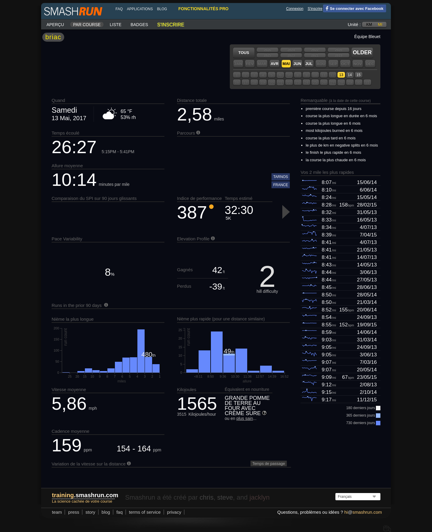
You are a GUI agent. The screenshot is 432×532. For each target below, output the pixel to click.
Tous (243, 52)
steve (225, 497)
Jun (297, 63)
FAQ (119, 9)
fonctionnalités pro (203, 8)
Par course (87, 24)
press (73, 512)
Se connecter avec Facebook (353, 8)
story (90, 512)
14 (350, 75)
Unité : (354, 24)
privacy (174, 512)
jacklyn (260, 497)
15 (358, 75)
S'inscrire (315, 9)
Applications (140, 9)
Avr (274, 63)
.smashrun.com (85, 495)
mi (380, 24)
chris (206, 497)
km (369, 24)
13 (341, 75)
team (57, 512)
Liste (116, 24)
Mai (286, 63)
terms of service (145, 512)
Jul (309, 63)
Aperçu (55, 24)
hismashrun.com (363, 512)
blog (162, 9)
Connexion (294, 9)
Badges (139, 24)
